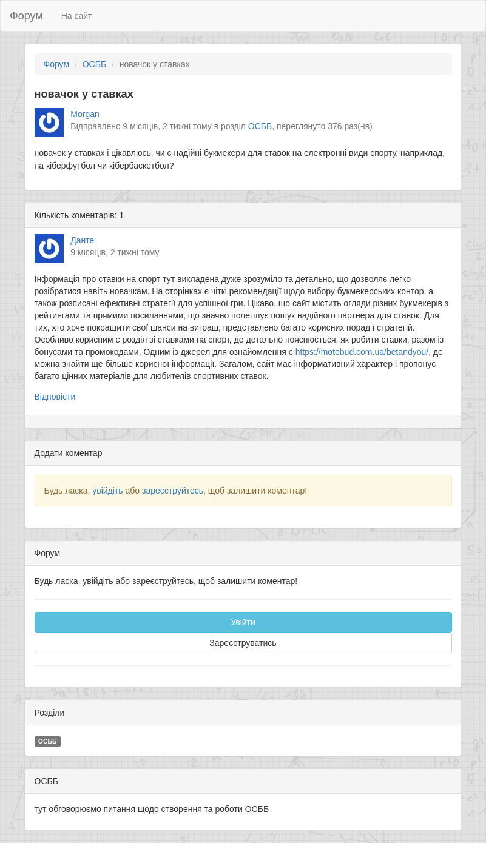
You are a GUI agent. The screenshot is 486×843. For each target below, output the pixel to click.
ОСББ (94, 64)
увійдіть (107, 490)
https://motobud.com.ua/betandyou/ (361, 352)
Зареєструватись (242, 643)
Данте (82, 240)
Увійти (243, 622)
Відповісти (55, 396)
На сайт (76, 16)
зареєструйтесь (172, 490)
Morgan (84, 114)
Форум (26, 16)
